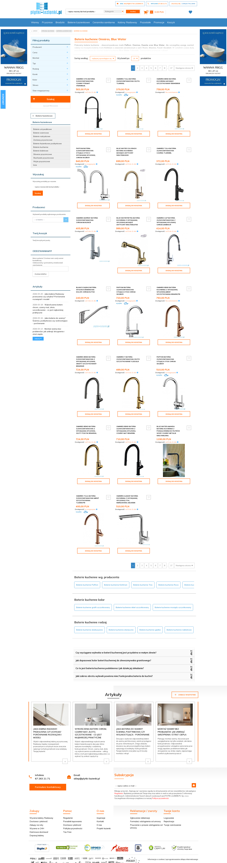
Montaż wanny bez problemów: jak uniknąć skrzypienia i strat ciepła (48, 331)
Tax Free (67, 818)
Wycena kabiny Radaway (41, 804)
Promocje (159, 22)
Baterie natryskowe (41, 136)
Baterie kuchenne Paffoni (87, 571)
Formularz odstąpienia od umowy (145, 808)
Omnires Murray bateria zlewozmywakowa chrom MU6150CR (87, 218)
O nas (99, 811)
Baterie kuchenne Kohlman (115, 571)
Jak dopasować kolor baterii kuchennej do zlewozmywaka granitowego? (113, 647)
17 (171, 68)
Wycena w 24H (37, 815)
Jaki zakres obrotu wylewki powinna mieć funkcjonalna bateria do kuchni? (114, 662)
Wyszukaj (38, 174)
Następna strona (184, 68)
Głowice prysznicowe (42, 154)
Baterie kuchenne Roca (168, 571)
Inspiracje (101, 804)
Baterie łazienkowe (42, 116)
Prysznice (47, 22)
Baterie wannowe (41, 133)
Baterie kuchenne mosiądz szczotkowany (173, 594)
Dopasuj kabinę (37, 822)
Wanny (35, 22)
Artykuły (37, 286)
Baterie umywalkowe (42, 129)
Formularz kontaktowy (48, 773)
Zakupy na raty (36, 811)
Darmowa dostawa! (39, 818)
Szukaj (43, 99)
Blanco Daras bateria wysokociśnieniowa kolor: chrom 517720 (86, 283)
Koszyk (171, 22)
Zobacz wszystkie (185, 681)
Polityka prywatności (72, 815)
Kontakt (100, 808)
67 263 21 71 (42, 765)
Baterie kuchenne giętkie (150, 616)
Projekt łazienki (104, 815)
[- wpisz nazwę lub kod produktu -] (84, 11)
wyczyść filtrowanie (50, 106)
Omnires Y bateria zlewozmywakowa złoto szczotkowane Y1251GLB (128, 350)
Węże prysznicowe (41, 161)
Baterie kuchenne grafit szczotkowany (93, 594)
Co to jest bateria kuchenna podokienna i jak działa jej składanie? (110, 654)
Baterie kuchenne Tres (142, 571)
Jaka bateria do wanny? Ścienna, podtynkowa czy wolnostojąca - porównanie (50, 321)
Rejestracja (169, 808)
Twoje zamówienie (172, 811)
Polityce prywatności (160, 785)
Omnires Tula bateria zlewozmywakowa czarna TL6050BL (166, 148)
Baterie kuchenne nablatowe (179, 616)
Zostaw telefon (41, 274)
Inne (35, 165)
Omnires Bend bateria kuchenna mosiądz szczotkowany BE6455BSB (168, 81)
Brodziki (60, 22)
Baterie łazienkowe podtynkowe (47, 143)
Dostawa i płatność (39, 808)
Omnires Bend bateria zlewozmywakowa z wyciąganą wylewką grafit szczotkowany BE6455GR (86, 352)
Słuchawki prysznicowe (43, 158)
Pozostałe (145, 22)
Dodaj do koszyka (93, 134)
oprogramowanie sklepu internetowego (182, 846)
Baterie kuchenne (40, 147)
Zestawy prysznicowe (42, 140)
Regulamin (118, 780)
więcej (38, 339)
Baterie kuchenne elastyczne (121, 616)
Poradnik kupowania (72, 808)
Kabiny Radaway (127, 22)
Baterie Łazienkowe (79, 22)
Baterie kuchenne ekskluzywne (89, 616)
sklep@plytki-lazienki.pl (87, 765)
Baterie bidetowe (40, 150)
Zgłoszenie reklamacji (140, 804)
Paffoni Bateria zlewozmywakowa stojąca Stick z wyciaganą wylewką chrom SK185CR (85, 150)
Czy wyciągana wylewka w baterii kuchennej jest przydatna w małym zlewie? (116, 639)
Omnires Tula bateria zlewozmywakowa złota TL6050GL (128, 81)
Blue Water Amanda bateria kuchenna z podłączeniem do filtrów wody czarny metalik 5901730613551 (168, 422)
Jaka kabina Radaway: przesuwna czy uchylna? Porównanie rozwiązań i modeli (49, 296)
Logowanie (169, 804)
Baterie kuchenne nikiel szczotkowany (132, 594)
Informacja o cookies (156, 846)
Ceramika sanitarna (104, 22)
